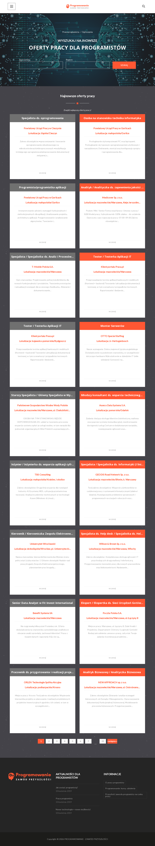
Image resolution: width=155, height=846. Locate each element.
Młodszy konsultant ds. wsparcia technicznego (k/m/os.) (112, 395)
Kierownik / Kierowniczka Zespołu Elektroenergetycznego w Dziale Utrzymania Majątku (42, 533)
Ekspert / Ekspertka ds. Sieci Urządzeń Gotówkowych (112, 603)
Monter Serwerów (112, 326)
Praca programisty (64, 798)
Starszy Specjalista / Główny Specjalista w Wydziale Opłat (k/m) (42, 395)
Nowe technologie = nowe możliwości (73, 809)
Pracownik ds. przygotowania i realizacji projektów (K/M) (42, 672)
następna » (112, 741)
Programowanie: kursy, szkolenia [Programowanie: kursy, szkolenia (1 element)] (120, 788)
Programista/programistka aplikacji (42, 187)
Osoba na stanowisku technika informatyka (112, 118)
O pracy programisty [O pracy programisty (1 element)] (114, 782)
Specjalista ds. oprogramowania (42, 118)
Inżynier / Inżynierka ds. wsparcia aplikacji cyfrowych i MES (42, 464)
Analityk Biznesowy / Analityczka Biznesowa (112, 672)
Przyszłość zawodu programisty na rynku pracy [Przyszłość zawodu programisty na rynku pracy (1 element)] (124, 795)
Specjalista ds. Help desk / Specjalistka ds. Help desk (112, 533)
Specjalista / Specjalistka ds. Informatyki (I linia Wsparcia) (112, 464)
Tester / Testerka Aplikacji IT (112, 256)
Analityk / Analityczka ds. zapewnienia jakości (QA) (112, 187)
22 (103, 741)
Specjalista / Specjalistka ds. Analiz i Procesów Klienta (42, 256)
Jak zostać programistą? (67, 787)
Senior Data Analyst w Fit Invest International (42, 603)
